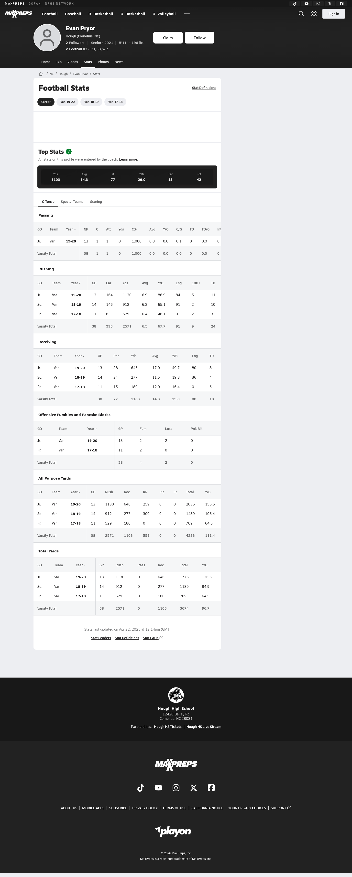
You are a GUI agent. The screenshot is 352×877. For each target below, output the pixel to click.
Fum (142, 428)
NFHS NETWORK (59, 3)
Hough (63, 74)
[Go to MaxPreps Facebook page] (211, 788)
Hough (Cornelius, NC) (83, 36)
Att (108, 229)
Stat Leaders (101, 638)
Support (281, 807)
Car (108, 283)
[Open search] (301, 13)
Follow (200, 37)
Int (219, 229)
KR (145, 492)
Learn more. (128, 159)
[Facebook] (341, 3)
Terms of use (175, 807)
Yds (121, 229)
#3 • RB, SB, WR (87, 48)
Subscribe (118, 807)
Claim (168, 37)
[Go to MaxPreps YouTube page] (158, 788)
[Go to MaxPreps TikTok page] (141, 788)
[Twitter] (330, 3)
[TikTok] (294, 3)
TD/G (205, 229)
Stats (88, 61)
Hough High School (176, 699)
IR (174, 492)
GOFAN (35, 3)
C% (134, 229)
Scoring (96, 201)
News (119, 61)
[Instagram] (318, 3)
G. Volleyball (164, 13)
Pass (141, 565)
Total (190, 492)
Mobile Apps (93, 807)
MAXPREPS (15, 3)
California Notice (207, 807)
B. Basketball (100, 13)
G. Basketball (133, 13)
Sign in (334, 13)
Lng (179, 283)
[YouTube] (306, 3)
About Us (69, 807)
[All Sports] (187, 13)
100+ (196, 283)
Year (71, 229)
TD (192, 229)
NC (52, 74)
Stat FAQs (153, 638)
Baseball (73, 13)
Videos (72, 61)
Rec (116, 355)
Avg (152, 229)
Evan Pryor (80, 28)
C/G (179, 229)
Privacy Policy (145, 807)
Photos (103, 61)
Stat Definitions (204, 87)
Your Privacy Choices (247, 808)
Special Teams (72, 201)
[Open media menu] (314, 13)
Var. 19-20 (67, 102)
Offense (48, 201)
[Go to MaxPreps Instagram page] (176, 788)
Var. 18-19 (91, 102)
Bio (59, 61)
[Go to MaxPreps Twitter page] (194, 788)
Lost (168, 428)
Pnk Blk (196, 428)
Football (50, 13)
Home (46, 61)
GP (86, 229)
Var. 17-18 (115, 102)
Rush (109, 492)
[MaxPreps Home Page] (40, 74)
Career (46, 102)
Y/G (165, 229)
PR (161, 492)
